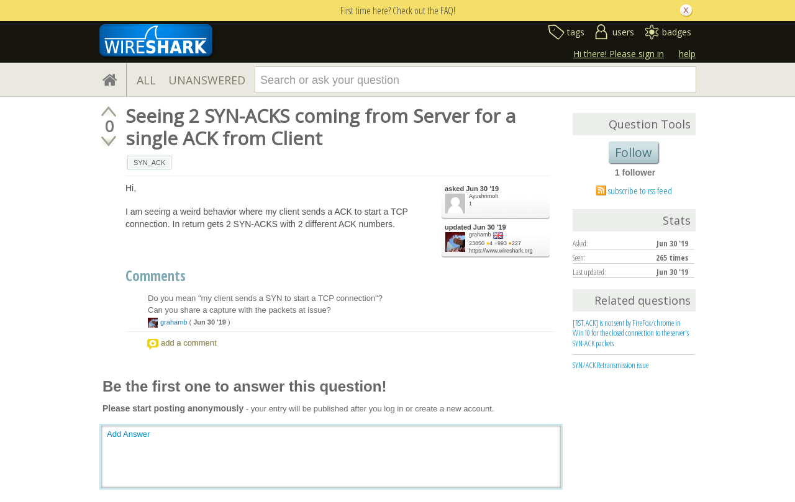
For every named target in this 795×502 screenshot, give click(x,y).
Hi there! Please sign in (618, 54)
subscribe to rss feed (640, 190)
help (687, 54)
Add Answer (128, 434)
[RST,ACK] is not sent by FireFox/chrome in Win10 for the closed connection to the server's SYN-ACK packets (631, 333)
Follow (633, 152)
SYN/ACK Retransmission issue (610, 364)
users (623, 32)
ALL (146, 80)
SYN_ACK (149, 162)
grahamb (480, 234)
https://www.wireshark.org (501, 251)
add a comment (189, 342)
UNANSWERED (206, 80)
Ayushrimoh (483, 196)
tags (575, 32)
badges (676, 32)
